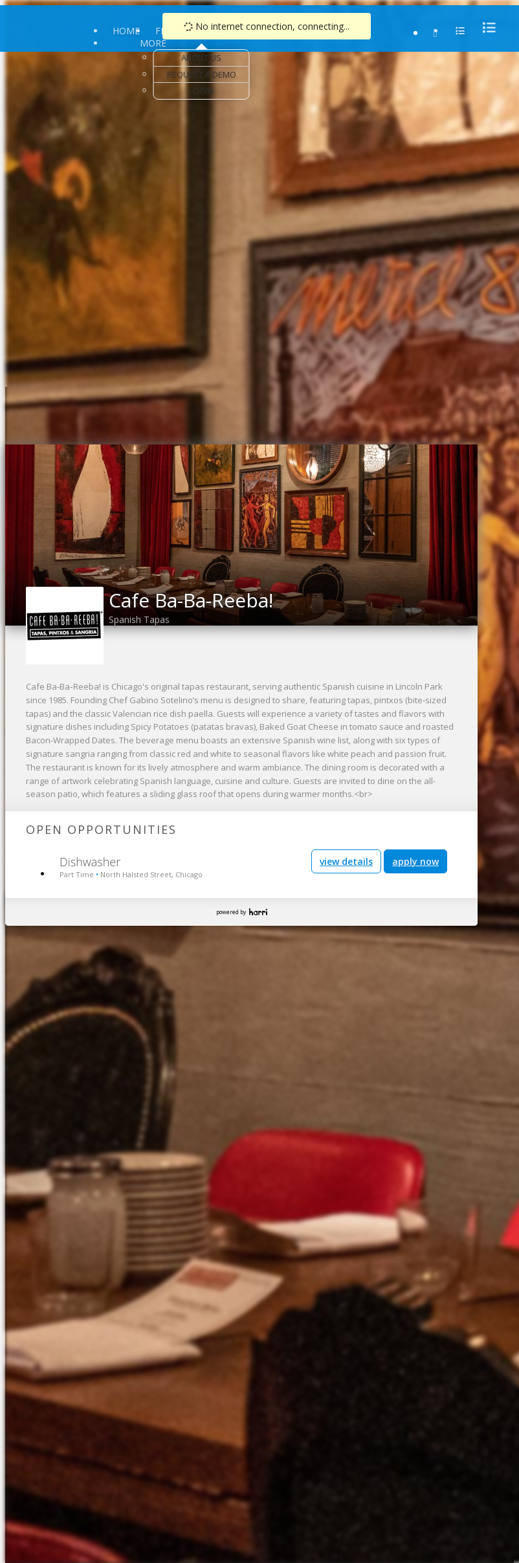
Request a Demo (201, 74)
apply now (415, 861)
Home (126, 31)
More (153, 43)
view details (346, 861)
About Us (201, 57)
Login (201, 90)
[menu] (485, 27)
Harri (258, 911)
